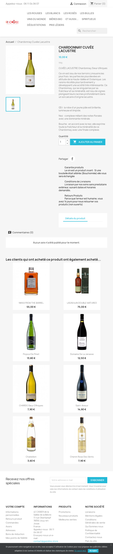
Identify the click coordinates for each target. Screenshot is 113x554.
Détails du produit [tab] (75, 218)
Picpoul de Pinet (31, 354)
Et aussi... (72, 19)
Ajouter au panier (87, 142)
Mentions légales (93, 515)
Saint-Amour (82, 405)
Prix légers (56, 25)
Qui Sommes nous (94, 526)
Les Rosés (70, 13)
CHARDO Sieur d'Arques (31, 405)
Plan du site (91, 541)
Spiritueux (89, 19)
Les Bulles (87, 13)
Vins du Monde (36, 19)
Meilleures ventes (68, 519)
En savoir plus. (80, 551)
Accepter (93, 551)
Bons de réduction (15, 534)
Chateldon (31, 456)
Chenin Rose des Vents (82, 456)
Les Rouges (34, 13)
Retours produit (14, 518)
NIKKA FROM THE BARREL (31, 302)
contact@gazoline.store (46, 541)
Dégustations (36, 25)
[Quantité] (62, 142)
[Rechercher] (92, 31)
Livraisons (90, 512)
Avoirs (9, 526)
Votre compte (15, 506)
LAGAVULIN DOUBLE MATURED (82, 302)
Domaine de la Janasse (82, 354)
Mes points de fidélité (16, 538)
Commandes (12, 522)
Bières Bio (55, 19)
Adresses (10, 530)
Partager (72, 159)
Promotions (64, 512)
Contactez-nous (93, 537)
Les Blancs (52, 13)
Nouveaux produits (68, 515)
